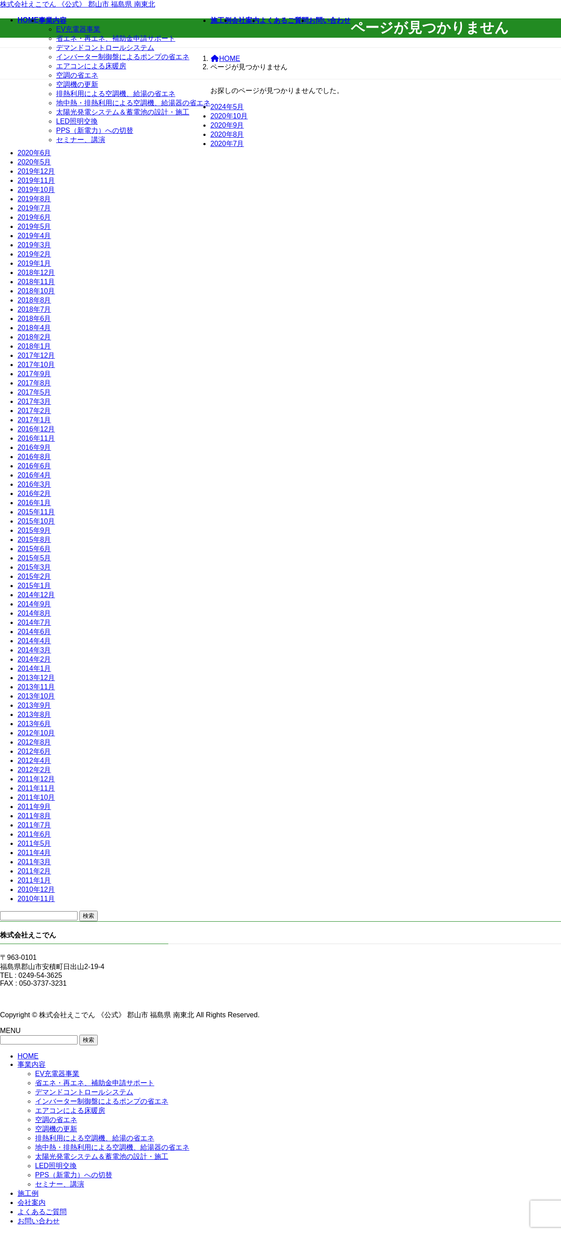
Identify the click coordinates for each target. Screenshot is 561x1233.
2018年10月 (36, 291)
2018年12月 (36, 272)
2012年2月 (34, 769)
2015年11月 (36, 512)
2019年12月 (36, 171)
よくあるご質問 (42, 1211)
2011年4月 (34, 852)
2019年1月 (34, 263)
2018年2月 (34, 337)
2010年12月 (36, 889)
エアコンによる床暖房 (91, 66)
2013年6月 (34, 723)
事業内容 (32, 1064)
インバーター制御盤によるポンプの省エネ (122, 57)
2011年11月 (36, 788)
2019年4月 (34, 235)
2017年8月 (34, 383)
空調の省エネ (77, 75)
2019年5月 (34, 226)
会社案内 (32, 1202)
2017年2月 (34, 410)
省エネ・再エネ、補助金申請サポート (115, 38)
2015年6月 (34, 548)
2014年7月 (34, 622)
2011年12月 (36, 779)
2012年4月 (34, 760)
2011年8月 (34, 816)
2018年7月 (34, 309)
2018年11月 (36, 281)
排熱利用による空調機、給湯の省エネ (115, 93)
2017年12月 (36, 355)
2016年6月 (34, 466)
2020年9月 (227, 125)
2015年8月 (34, 539)
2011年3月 (34, 862)
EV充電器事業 (78, 29)
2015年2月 (34, 576)
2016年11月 (36, 438)
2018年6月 (34, 318)
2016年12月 (36, 429)
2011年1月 (34, 880)
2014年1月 (34, 668)
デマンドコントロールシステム (105, 47)
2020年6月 (34, 153)
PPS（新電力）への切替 (94, 130)
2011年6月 (34, 834)
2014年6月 (34, 631)
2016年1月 (34, 502)
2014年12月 (36, 595)
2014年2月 (34, 659)
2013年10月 (36, 696)
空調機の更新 (77, 84)
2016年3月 (34, 484)
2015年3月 (34, 567)
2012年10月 (36, 733)
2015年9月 (34, 530)
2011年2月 (34, 871)
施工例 (28, 1193)
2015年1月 (34, 585)
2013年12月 (36, 677)
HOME (28, 1056)
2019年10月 (36, 189)
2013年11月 (36, 687)
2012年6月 (34, 751)
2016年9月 (34, 447)
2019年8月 (34, 199)
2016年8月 (34, 456)
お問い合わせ (39, 1221)
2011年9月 (34, 806)
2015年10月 (36, 521)
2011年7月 (34, 825)
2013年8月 (34, 714)
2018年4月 (34, 327)
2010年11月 (36, 898)
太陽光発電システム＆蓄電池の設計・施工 (122, 112)
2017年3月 (34, 401)
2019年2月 (34, 254)
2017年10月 (36, 364)
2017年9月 (34, 374)
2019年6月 (34, 217)
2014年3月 (34, 650)
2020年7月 (227, 143)
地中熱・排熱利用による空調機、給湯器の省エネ (133, 103)
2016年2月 (34, 493)
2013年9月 (34, 705)
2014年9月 (34, 604)
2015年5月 (34, 558)
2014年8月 (34, 613)
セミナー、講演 (80, 139)
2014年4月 (34, 641)
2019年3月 (34, 245)
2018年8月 (34, 300)
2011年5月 (34, 843)
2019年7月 (34, 208)
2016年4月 (34, 475)
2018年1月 (34, 346)
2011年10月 (36, 797)
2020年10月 (229, 116)
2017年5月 (34, 392)
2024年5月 (227, 106)
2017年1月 (34, 420)
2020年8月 (227, 134)
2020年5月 (34, 162)
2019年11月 (36, 180)
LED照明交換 (77, 121)
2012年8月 (34, 742)
